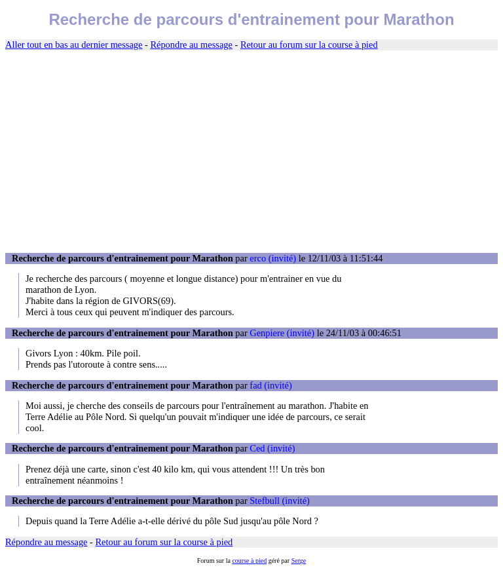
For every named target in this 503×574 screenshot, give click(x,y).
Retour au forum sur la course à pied (309, 44)
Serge (299, 560)
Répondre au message (191, 44)
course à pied (249, 560)
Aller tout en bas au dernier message (73, 44)
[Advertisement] (251, 152)
